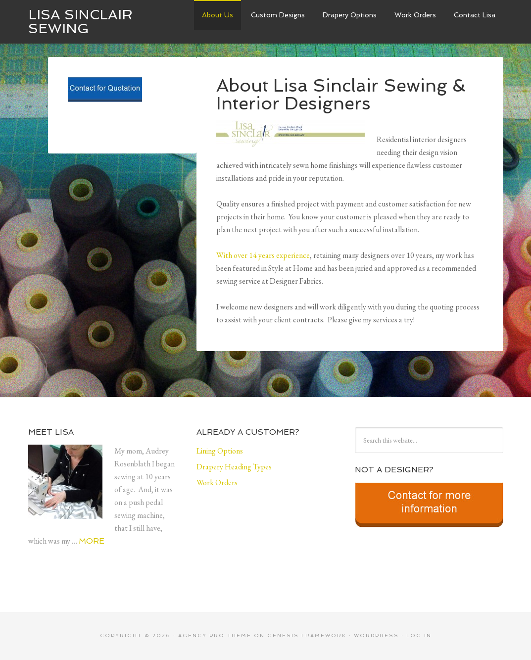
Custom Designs (278, 15)
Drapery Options (350, 15)
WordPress (376, 635)
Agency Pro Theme (214, 635)
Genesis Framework (306, 635)
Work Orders (415, 15)
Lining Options (219, 451)
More (91, 541)
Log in (419, 635)
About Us (217, 15)
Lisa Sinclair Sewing (80, 21)
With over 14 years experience (263, 255)
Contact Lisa (474, 15)
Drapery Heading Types (234, 466)
